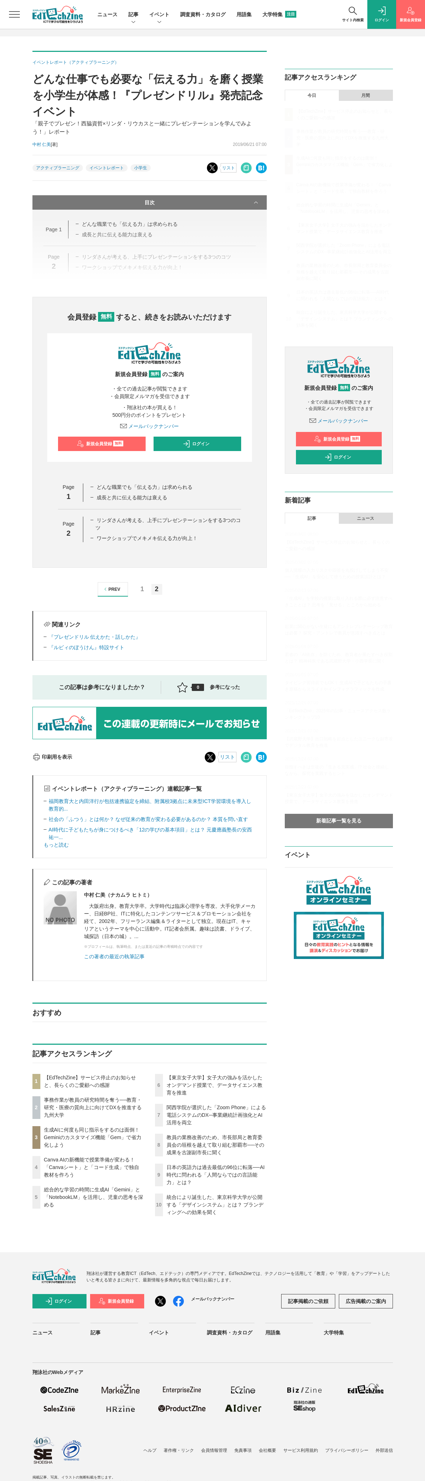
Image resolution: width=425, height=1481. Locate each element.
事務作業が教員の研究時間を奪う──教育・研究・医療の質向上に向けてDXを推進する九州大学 (93, 1107)
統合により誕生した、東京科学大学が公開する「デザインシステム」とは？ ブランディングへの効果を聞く (215, 1204)
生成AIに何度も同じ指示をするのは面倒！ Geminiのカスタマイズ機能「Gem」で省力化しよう (93, 1137)
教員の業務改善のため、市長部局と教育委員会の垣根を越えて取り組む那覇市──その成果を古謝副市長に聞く (216, 1144)
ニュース (107, 14)
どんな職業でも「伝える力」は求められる (144, 487)
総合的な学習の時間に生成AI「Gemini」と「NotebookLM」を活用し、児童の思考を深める (93, 1197)
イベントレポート (106, 167)
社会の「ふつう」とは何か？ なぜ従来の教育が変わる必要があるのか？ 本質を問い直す (148, 819)
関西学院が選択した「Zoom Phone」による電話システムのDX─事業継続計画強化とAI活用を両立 (216, 1115)
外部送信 (384, 1450)
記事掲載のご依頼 (308, 1301)
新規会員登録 (100, 443)
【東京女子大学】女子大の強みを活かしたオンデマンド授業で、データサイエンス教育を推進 (214, 1085)
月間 (365, 95)
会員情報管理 (214, 1450)
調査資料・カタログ (203, 14)
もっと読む (56, 845)
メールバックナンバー (149, 426)
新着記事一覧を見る (339, 821)
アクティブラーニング (57, 167)
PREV (111, 589)
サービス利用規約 (300, 1450)
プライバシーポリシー (346, 1450)
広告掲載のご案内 (366, 1301)
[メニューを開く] (14, 14)
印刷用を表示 (52, 757)
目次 (202, 202)
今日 (311, 95)
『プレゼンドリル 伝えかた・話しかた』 (95, 637)
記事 (133, 15)
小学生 (140, 167)
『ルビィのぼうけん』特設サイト (86, 647)
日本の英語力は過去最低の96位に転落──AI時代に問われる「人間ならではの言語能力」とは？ (216, 1174)
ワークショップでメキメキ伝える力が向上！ (147, 538)
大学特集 (279, 14)
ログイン (196, 443)
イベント (159, 15)
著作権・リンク (179, 1450)
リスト (228, 167)
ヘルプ (149, 1450)
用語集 (244, 14)
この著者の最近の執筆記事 (114, 956)
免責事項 (243, 1450)
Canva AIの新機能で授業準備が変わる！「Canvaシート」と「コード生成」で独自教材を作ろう (91, 1167)
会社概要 (267, 1450)
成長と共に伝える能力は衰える (132, 497)
